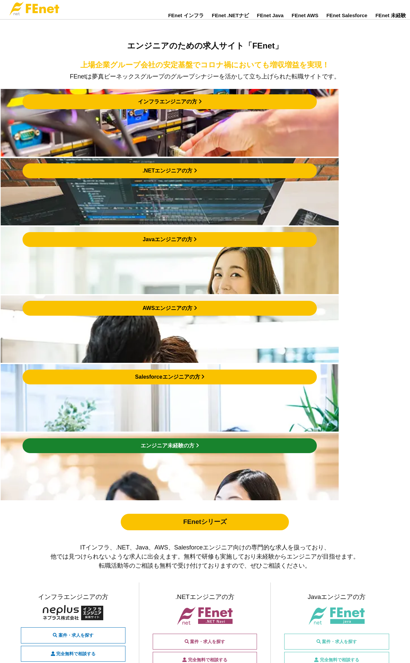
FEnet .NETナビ (230, 21)
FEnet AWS (305, 21)
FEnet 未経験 (390, 21)
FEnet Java (270, 21)
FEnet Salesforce (346, 21)
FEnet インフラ (186, 21)
